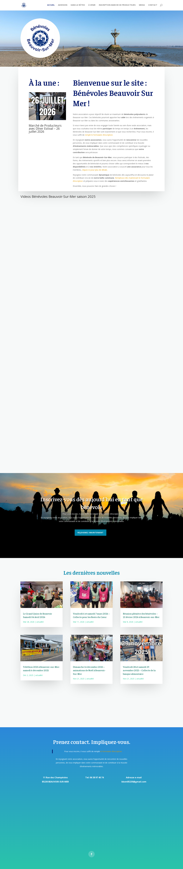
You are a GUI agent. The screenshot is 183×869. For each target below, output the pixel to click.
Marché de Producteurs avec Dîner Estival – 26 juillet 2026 (45, 128)
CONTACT (152, 5)
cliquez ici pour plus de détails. (95, 170)
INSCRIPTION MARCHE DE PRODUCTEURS (117, 5)
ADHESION (62, 5)
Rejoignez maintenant (90, 532)
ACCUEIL (51, 5)
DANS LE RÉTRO (78, 5)
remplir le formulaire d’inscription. (98, 135)
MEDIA (142, 5)
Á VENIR (91, 5)
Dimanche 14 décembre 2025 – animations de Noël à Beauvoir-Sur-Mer (89, 670)
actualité (40, 622)
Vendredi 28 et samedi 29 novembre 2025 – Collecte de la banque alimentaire (139, 670)
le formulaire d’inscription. (111, 751)
